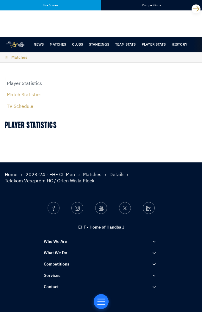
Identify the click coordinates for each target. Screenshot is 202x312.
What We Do (55, 252)
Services (52, 275)
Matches (58, 44)
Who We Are (55, 241)
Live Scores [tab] (50, 5)
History (179, 44)
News (39, 44)
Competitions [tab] (151, 5)
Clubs (77, 44)
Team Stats (125, 44)
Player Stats (154, 44)
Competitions (56, 264)
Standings (99, 44)
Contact (51, 286)
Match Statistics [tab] (24, 94)
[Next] (196, 8)
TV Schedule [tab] (20, 106)
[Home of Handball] (101, 301)
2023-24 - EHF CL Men (51, 174)
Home (12, 174)
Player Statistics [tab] (24, 83)
